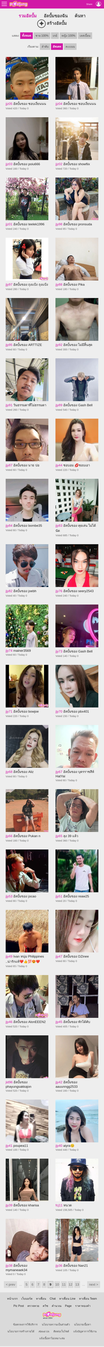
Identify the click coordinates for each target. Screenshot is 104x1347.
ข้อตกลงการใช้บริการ (25, 1324)
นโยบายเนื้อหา (82, 1324)
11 (64, 1284)
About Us (44, 1331)
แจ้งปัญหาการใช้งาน (85, 1331)
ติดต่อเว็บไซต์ (61, 1331)
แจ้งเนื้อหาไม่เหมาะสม (52, 1338)
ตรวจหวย (33, 1305)
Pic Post (18, 1305)
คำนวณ (56, 1305)
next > (93, 1284)
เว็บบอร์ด (26, 1298)
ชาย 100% (42, 35)
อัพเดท (57, 46)
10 (57, 1284)
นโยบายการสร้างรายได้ (20, 1331)
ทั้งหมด (26, 35)
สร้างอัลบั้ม (52, 23)
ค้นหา (80, 15)
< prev (10, 1284)
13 (77, 1284)
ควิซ (45, 1305)
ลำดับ (45, 46)
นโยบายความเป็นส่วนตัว (56, 1324)
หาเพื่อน (41, 1298)
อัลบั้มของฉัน (56, 15)
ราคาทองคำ (83, 1305)
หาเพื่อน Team (88, 1298)
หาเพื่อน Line (67, 1298)
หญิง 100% (68, 35)
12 (70, 1284)
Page (68, 1305)
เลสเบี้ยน (85, 35)
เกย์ (55, 35)
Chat (53, 1298)
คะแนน (70, 46)
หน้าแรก (12, 1298)
